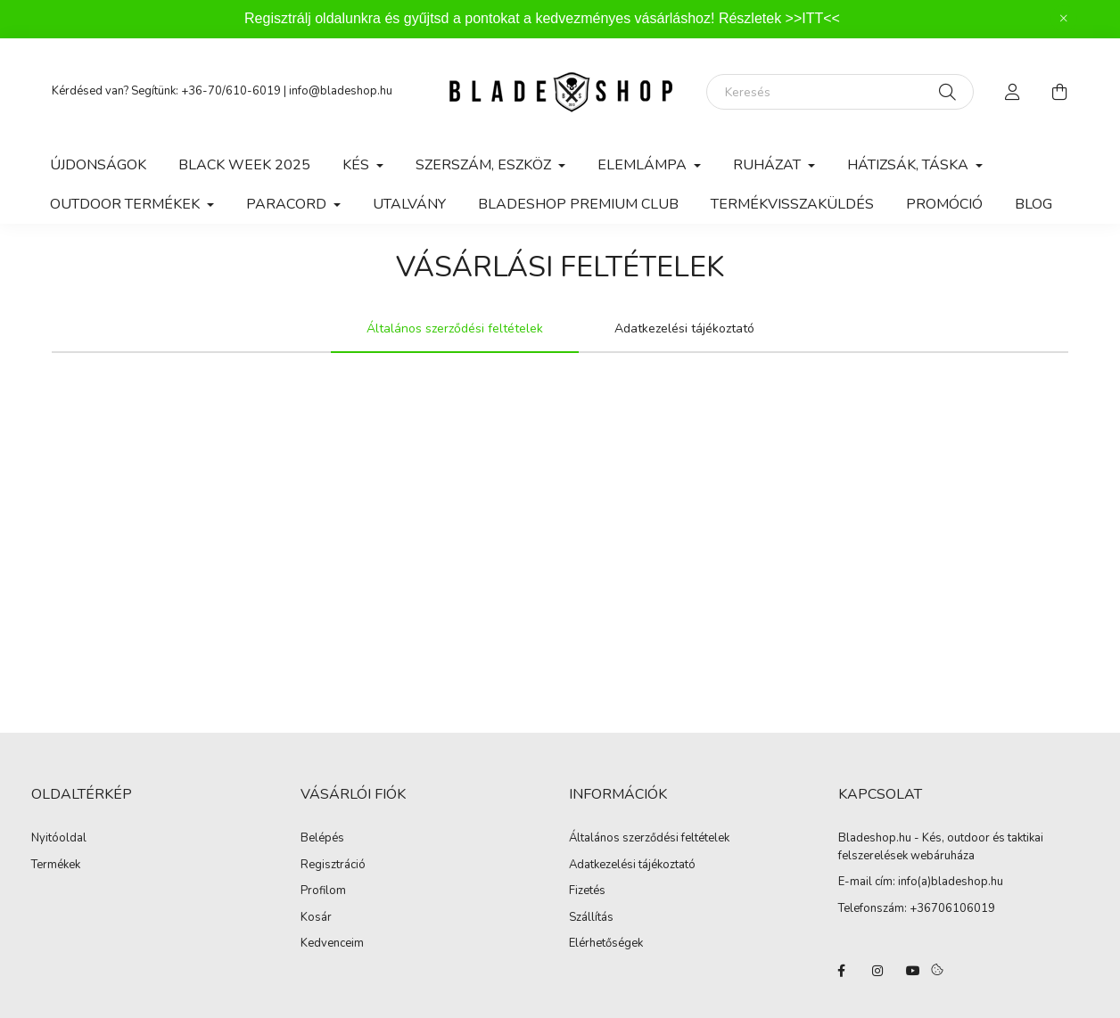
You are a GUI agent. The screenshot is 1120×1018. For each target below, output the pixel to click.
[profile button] (1013, 92)
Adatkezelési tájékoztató (632, 865)
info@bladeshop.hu (340, 91)
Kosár (316, 918)
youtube (913, 971)
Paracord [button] (288, 204)
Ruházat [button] (768, 165)
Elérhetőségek (606, 944)
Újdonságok (98, 165)
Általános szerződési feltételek (649, 839)
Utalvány (409, 204)
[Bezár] (1063, 18)
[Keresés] (840, 92)
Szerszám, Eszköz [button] (485, 165)
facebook (842, 971)
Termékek (55, 865)
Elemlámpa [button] (643, 165)
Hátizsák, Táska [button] (909, 165)
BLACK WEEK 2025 (244, 165)
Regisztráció (333, 865)
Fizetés (587, 891)
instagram (877, 971)
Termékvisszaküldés (792, 204)
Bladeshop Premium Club (578, 204)
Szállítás (591, 918)
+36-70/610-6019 (231, 91)
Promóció (944, 204)
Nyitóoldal (58, 839)
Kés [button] (357, 165)
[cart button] (1059, 92)
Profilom (323, 891)
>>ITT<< (813, 18)
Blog (1033, 204)
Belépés (322, 839)
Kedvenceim (332, 944)
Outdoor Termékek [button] (126, 204)
